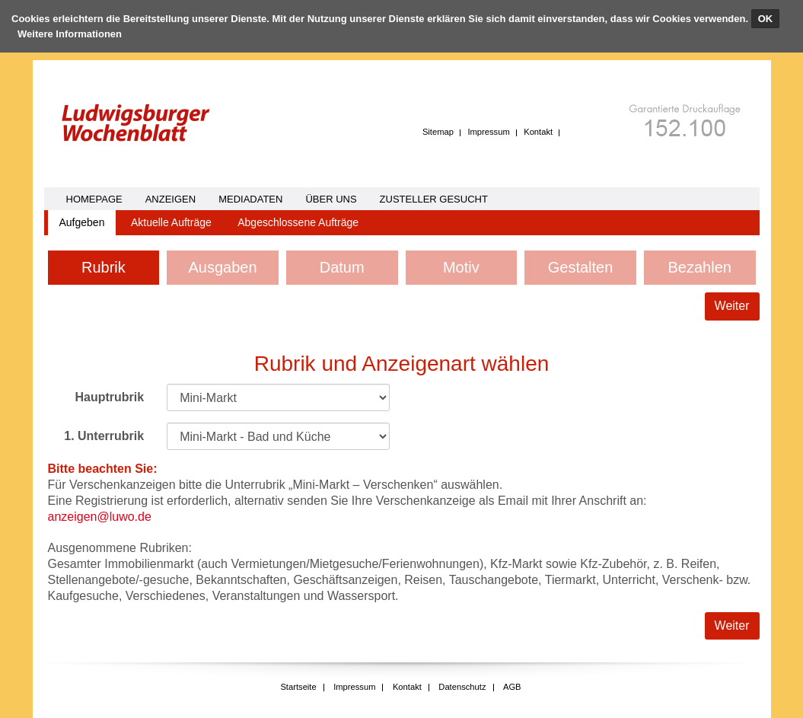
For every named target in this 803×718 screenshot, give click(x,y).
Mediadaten (250, 199)
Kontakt (538, 131)
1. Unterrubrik (104, 435)
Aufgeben (82, 222)
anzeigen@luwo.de (99, 516)
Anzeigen (170, 199)
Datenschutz (462, 686)
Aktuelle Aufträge (171, 222)
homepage (94, 199)
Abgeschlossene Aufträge (297, 222)
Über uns (330, 199)
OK (765, 18)
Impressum (488, 131)
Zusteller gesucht (434, 199)
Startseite (298, 686)
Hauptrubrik (109, 397)
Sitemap (438, 131)
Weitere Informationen (70, 34)
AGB (512, 686)
